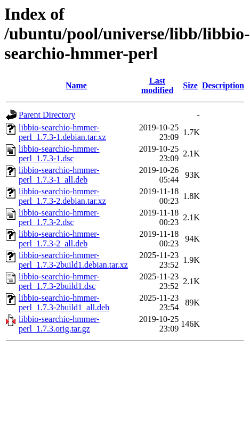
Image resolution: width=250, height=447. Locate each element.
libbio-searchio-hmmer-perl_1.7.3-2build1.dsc (59, 281)
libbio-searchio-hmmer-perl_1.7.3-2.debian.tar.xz (62, 196)
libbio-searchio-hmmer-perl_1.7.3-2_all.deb (59, 238)
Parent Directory (47, 114)
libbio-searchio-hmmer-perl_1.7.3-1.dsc (59, 153)
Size (190, 85)
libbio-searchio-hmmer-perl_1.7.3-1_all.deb (59, 174)
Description (223, 85)
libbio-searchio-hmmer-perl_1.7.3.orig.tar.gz (59, 323)
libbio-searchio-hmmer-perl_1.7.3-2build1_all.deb (64, 302)
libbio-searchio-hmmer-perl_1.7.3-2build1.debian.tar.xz (73, 260)
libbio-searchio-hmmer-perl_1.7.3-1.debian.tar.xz (62, 132)
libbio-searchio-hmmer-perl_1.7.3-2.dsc (59, 217)
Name (76, 85)
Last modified (157, 85)
